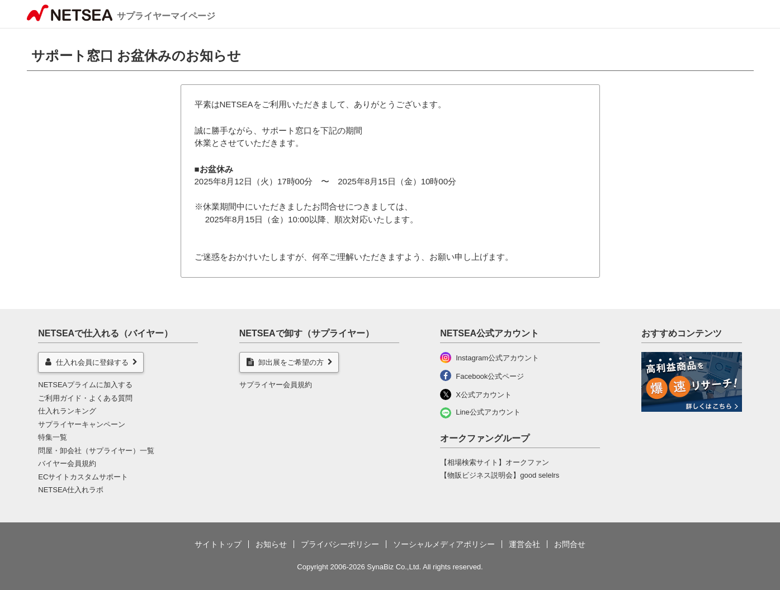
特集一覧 (52, 437)
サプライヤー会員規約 (275, 384)
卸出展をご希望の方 (285, 362)
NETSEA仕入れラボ (70, 490)
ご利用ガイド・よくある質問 (85, 398)
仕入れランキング (67, 411)
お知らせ (271, 544)
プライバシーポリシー (340, 544)
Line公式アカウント (488, 412)
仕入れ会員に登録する (87, 362)
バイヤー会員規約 (67, 463)
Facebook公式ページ (490, 376)
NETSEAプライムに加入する (85, 384)
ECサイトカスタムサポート (83, 477)
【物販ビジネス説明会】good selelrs (499, 475)
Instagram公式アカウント (497, 358)
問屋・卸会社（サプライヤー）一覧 (96, 450)
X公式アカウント (484, 395)
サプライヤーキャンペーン (81, 424)
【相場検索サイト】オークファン (494, 462)
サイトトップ (218, 544)
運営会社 (524, 544)
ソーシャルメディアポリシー (444, 544)
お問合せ (569, 544)
